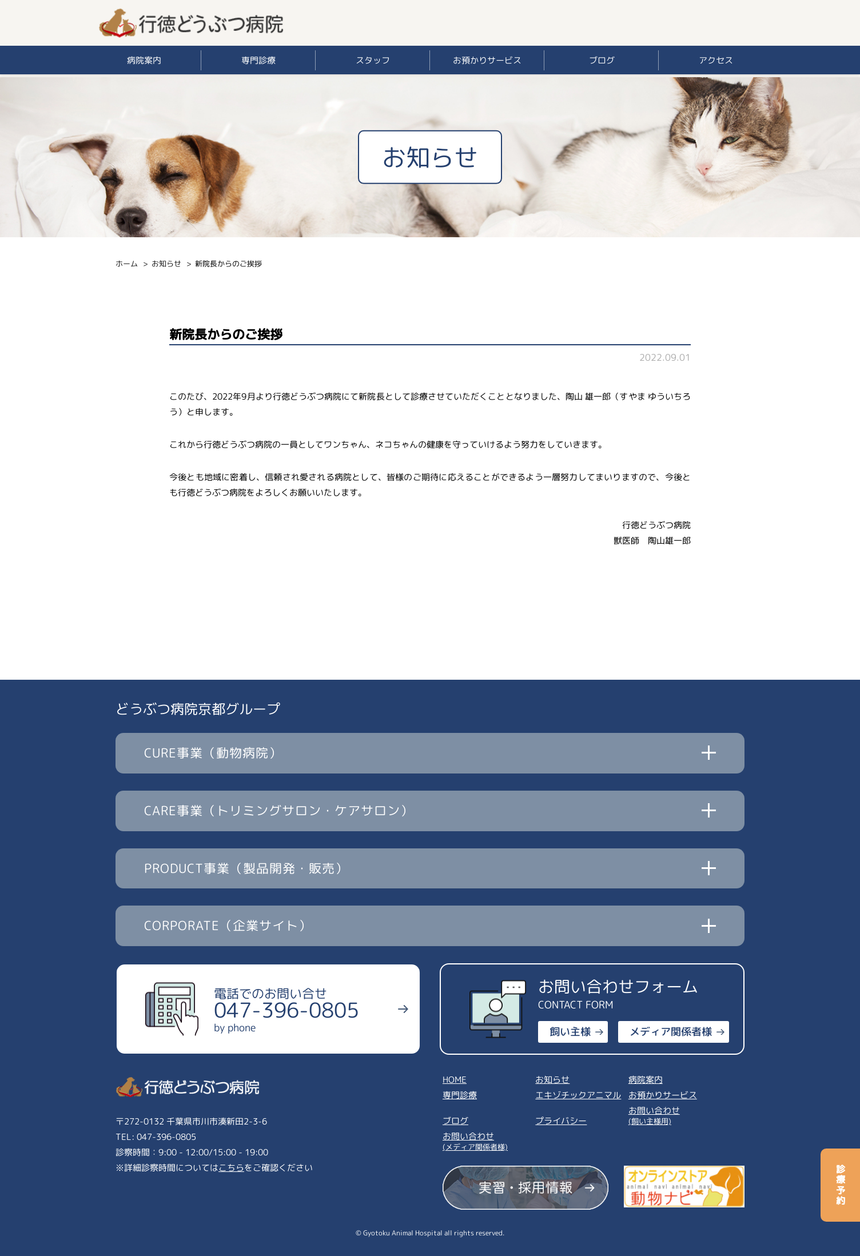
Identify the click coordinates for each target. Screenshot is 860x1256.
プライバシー (561, 1121)
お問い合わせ (673, 1114)
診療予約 (840, 1185)
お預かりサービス (487, 60)
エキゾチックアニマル (578, 1095)
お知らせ (166, 263)
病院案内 (144, 60)
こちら (231, 1168)
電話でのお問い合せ (286, 1009)
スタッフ (373, 60)
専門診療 (258, 60)
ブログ (602, 60)
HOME (455, 1080)
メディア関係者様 (671, 1031)
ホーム (127, 263)
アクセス (716, 60)
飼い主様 (570, 1031)
